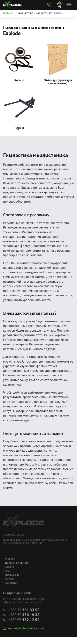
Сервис (8, 566)
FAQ (6, 570)
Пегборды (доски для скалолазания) (58, 82)
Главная (9, 558)
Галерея (9, 578)
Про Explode (11, 574)
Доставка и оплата (16, 562)
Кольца (19, 80)
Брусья (19, 128)
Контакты (10, 582)
